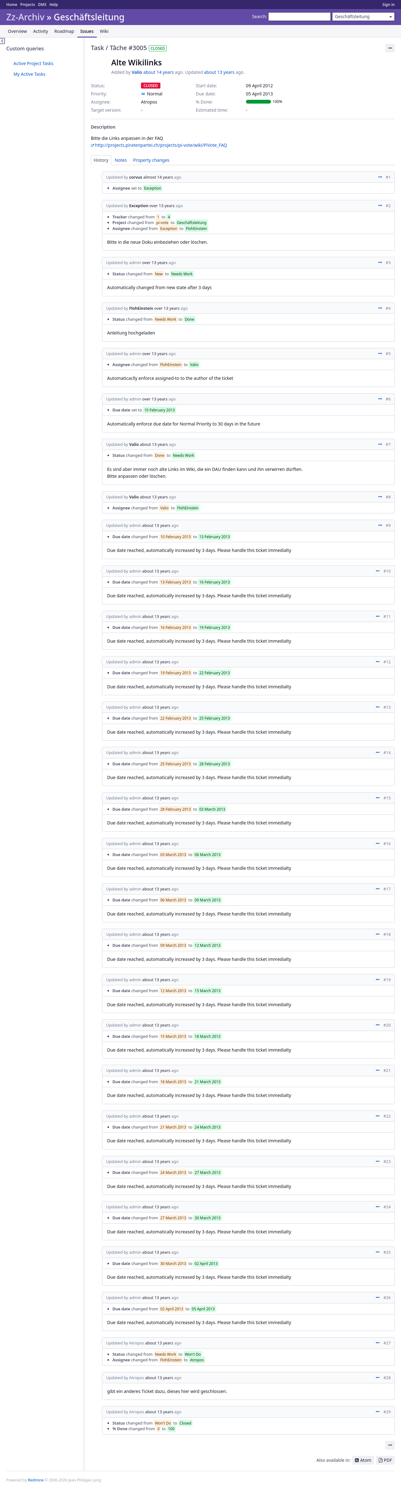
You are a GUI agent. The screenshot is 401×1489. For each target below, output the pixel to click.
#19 (387, 979)
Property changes (151, 160)
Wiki (104, 31)
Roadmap (64, 31)
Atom (366, 1460)
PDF (388, 1460)
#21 (387, 1070)
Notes (121, 160)
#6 (388, 399)
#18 (387, 934)
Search (259, 16)
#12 (387, 662)
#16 (387, 843)
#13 (387, 707)
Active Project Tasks (33, 63)
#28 (387, 1377)
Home (11, 4)
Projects (27, 4)
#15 (387, 798)
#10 (387, 571)
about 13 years (219, 72)
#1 (388, 177)
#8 (388, 497)
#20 (387, 1025)
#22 (387, 1116)
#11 (387, 616)
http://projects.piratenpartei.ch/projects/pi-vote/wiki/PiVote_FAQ (161, 145)
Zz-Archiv (25, 17)
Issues (87, 31)
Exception (138, 205)
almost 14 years (158, 177)
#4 (388, 308)
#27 (387, 1343)
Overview (17, 31)
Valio (137, 72)
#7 (388, 444)
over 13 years (162, 205)
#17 (387, 889)
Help (53, 4)
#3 (388, 262)
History (101, 160)
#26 (387, 1297)
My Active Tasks (29, 74)
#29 (387, 1412)
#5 (388, 353)
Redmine (36, 1480)
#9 (388, 525)
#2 (388, 205)
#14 (387, 752)
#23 (387, 1161)
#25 (387, 1252)
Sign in (389, 4)
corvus (135, 177)
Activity (40, 31)
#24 (387, 1207)
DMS (42, 4)
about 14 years (158, 72)
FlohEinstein (141, 308)
